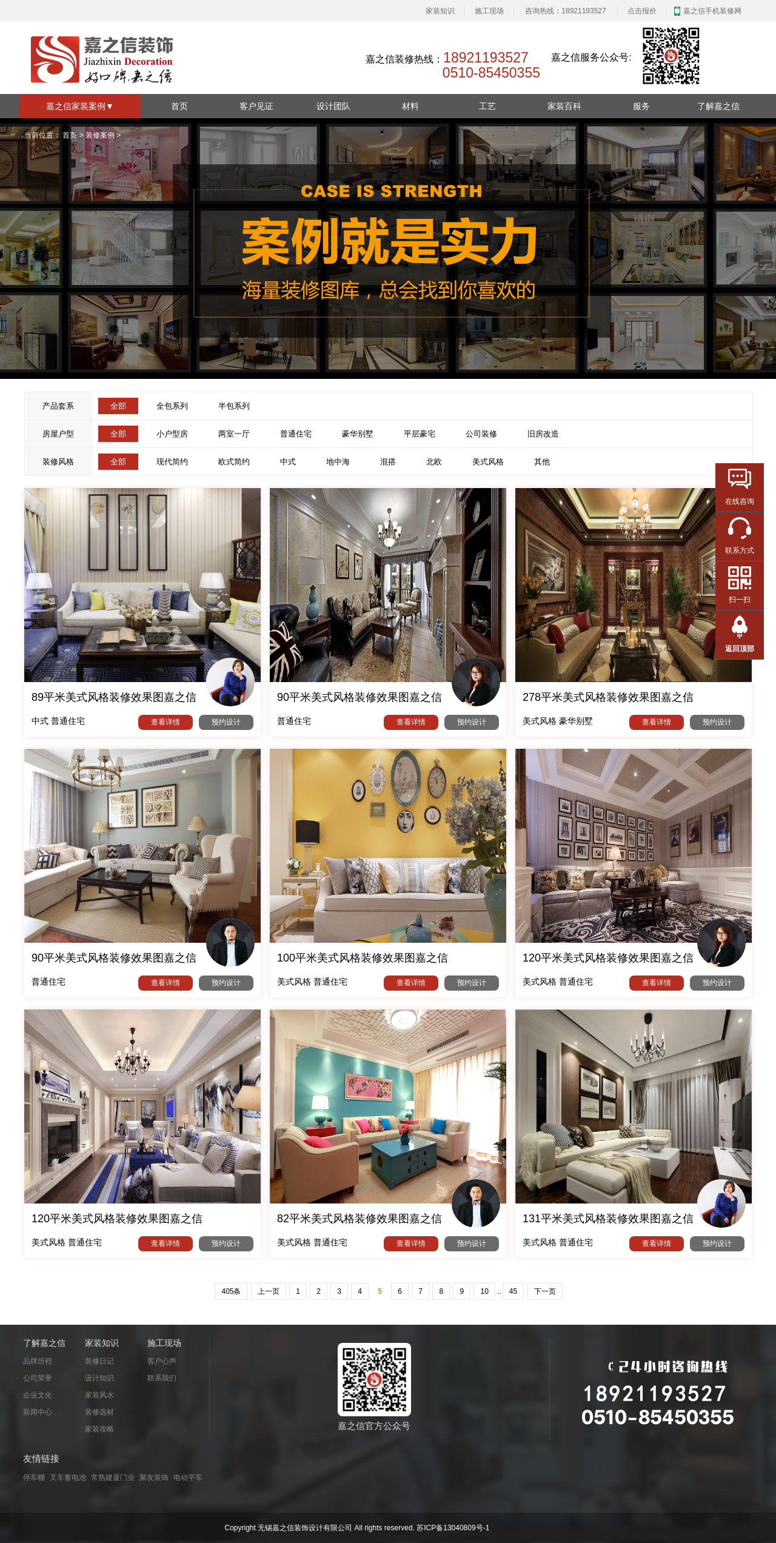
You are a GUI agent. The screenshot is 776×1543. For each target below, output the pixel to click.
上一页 (268, 1291)
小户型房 (172, 433)
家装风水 (99, 1395)
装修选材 (99, 1412)
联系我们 (161, 1378)
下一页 (545, 1291)
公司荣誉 (37, 1378)
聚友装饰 (154, 1477)
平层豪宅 (419, 433)
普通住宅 (296, 433)
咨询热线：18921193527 (565, 11)
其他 (542, 461)
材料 (410, 106)
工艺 (487, 106)
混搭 (388, 461)
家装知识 (440, 11)
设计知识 (99, 1378)
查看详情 (165, 722)
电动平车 (187, 1477)
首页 (179, 106)
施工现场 (489, 11)
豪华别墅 (357, 433)
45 (513, 1291)
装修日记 (99, 1361)
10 (484, 1291)
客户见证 (256, 106)
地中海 (338, 461)
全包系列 (172, 405)
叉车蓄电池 (68, 1477)
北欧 (434, 461)
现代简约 (172, 461)
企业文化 (37, 1395)
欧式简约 (234, 461)
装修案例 (100, 135)
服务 (641, 106)
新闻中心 (37, 1412)
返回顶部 (739, 648)
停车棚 (34, 1477)
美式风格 (488, 461)
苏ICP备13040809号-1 (452, 1528)
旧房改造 (543, 433)
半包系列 (234, 405)
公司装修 (481, 433)
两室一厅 (234, 433)
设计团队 (333, 106)
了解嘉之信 (718, 106)
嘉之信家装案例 (80, 106)
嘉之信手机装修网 (712, 11)
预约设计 (226, 722)
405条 (231, 1291)
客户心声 (161, 1361)
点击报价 (642, 11)
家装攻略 (99, 1429)
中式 (288, 461)
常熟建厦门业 (113, 1477)
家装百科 (564, 106)
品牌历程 (37, 1361)
